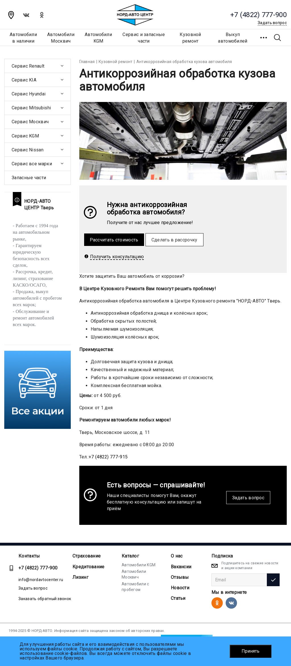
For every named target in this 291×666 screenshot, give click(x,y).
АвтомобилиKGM (98, 38)
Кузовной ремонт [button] (190, 38)
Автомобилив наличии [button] (23, 38)
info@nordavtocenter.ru (40, 579)
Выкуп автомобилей (232, 38)
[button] (264, 37)
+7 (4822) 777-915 (108, 457)
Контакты (29, 556)
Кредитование (88, 566)
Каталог (130, 556)
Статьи (178, 598)
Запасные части (29, 177)
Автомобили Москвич (134, 574)
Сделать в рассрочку (174, 240)
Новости (180, 587)
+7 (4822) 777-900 (37, 568)
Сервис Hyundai (28, 94)
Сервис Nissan (27, 150)
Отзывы (180, 577)
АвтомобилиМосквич (60, 38)
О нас (177, 556)
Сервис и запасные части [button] (143, 38)
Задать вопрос (248, 497)
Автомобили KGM (138, 565)
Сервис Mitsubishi (31, 107)
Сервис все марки (32, 163)
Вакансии (181, 566)
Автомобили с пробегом (135, 587)
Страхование (86, 556)
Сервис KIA (24, 80)
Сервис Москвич (30, 121)
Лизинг (80, 577)
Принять (250, 651)
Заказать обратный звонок (44, 598)
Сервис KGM (25, 136)
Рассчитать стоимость (114, 240)
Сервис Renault (28, 66)
